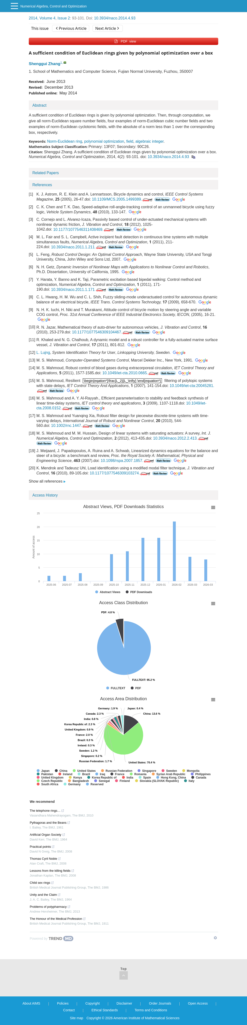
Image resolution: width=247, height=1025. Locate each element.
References (42, 185)
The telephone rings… (47, 810)
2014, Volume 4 (42, 18)
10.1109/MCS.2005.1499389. (122, 199)
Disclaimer (124, 1003)
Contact (69, 1010)
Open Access (198, 1003)
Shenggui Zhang (44, 63)
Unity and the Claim (45, 894)
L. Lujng (43, 352)
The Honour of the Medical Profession (58, 919)
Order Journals (160, 1003)
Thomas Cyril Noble (45, 858)
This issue (40, 28)
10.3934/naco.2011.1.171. (79, 290)
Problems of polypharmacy (50, 906)
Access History (45, 495)
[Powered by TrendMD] (51, 938)
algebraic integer (149, 141)
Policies (63, 1003)
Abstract (39, 105)
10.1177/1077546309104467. (102, 332)
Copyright (92, 1003)
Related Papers (45, 173)
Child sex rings (42, 882)
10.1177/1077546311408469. (84, 229)
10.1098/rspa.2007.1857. (128, 461)
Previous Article (71, 28)
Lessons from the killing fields (52, 870)
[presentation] (122, 380)
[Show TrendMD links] (215, 938)
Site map (76, 1018)
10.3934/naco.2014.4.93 (114, 18)
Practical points (42, 846)
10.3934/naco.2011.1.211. (79, 247)
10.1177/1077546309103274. (120, 473)
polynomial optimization (104, 141)
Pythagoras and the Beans (50, 822)
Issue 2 (64, 18)
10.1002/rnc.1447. (72, 426)
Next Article (107, 28)
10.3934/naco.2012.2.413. (181, 438)
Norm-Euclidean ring (64, 141)
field (129, 141)
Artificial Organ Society (47, 834)
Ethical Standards (105, 1010)
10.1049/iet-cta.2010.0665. (130, 373)
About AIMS (31, 1003)
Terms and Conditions (151, 1010)
